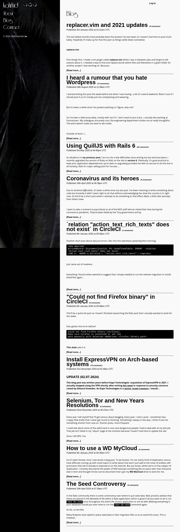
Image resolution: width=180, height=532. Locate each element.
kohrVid (10, 5)
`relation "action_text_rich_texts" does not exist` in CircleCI (117, 226)
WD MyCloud (136, 475)
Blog (7, 20)
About (8, 13)
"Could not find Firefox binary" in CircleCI (110, 301)
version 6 (132, 160)
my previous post (91, 157)
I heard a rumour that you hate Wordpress (106, 80)
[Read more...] (73, 70)
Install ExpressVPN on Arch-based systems (112, 365)
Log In (152, 3)
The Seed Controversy (96, 487)
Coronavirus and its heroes (102, 178)
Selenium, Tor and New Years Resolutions (105, 406)
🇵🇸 (25, 36)
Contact (11, 27)
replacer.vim (116, 60)
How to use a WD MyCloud (101, 452)
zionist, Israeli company (136, 392)
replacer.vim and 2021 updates (107, 25)
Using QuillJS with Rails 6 (100, 146)
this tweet (128, 389)
